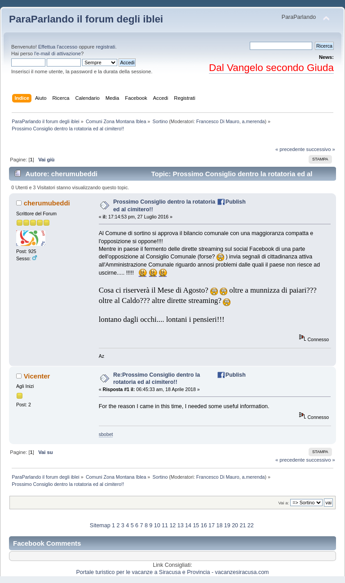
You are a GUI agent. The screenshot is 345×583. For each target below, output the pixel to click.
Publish (236, 202)
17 (211, 525)
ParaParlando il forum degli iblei (86, 19)
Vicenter (37, 376)
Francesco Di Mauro (217, 121)
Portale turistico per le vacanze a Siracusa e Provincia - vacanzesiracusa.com (172, 572)
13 (180, 525)
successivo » (320, 149)
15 (196, 525)
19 (227, 525)
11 (165, 525)
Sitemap (100, 525)
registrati (105, 46)
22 (251, 525)
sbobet (106, 434)
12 (172, 525)
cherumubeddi (47, 203)
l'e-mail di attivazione (57, 53)
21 (242, 525)
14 (188, 525)
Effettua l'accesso (57, 46)
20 (235, 525)
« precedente (290, 149)
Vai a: (283, 502)
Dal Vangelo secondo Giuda (271, 67)
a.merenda (253, 121)
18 (219, 525)
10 (157, 525)
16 (204, 525)
